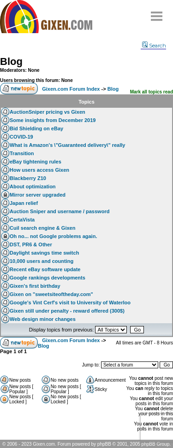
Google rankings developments (47, 277)
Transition (22, 153)
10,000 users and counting (41, 261)
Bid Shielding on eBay (36, 128)
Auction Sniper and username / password (59, 211)
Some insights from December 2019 (52, 120)
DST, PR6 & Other (31, 244)
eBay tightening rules (35, 161)
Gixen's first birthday (35, 286)
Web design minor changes (43, 319)
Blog (11, 61)
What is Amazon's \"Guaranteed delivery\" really (67, 145)
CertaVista (22, 219)
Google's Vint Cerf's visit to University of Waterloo (70, 302)
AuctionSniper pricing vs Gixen (47, 112)
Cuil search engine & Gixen (42, 228)
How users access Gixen (39, 170)
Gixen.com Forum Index (71, 89)
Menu (157, 12)
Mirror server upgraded (38, 195)
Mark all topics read (151, 91)
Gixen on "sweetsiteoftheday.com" (51, 294)
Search (154, 45)
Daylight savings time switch (44, 253)
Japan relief (24, 203)
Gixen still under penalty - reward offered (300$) (67, 311)
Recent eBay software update (45, 269)
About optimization (33, 186)
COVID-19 (21, 137)
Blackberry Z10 (28, 178)
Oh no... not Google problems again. (53, 236)
